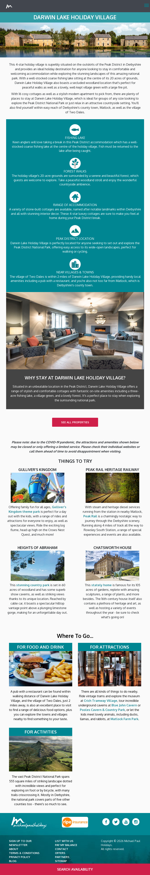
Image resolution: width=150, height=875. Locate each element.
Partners (62, 857)
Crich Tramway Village (100, 701)
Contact (61, 849)
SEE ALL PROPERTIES (75, 422)
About (13, 849)
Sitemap (61, 861)
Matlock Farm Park (124, 719)
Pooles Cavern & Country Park (102, 710)
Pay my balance (66, 845)
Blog (12, 861)
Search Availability (75, 869)
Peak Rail (90, 516)
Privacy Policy (19, 857)
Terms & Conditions (24, 853)
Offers (60, 853)
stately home (101, 585)
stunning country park (32, 585)
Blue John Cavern (124, 705)
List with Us (64, 841)
